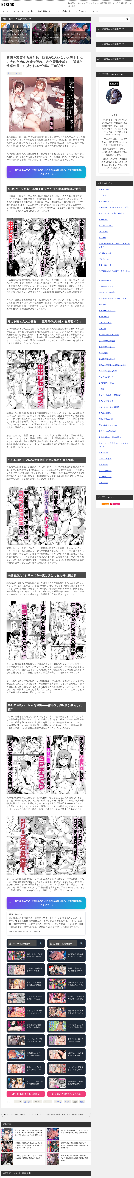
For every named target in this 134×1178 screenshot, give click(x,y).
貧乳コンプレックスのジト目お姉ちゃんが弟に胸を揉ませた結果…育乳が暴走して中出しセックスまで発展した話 (29, 1132)
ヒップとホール (105, 471)
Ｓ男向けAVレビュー (107, 383)
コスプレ (38, 1102)
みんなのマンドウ (106, 225)
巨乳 (82, 1102)
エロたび (102, 238)
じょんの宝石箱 (105, 323)
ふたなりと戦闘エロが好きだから (112, 298)
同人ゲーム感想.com (107, 311)
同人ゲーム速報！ (106, 286)
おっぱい (27, 1102)
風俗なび (102, 304)
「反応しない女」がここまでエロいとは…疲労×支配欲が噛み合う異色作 (46, 37)
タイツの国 (103, 452)
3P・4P (18, 1102)
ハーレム (48, 1102)
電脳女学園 (103, 464)
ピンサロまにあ (105, 477)
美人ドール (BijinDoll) (107, 431)
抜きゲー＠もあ (105, 280)
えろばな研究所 (105, 413)
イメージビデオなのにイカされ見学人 (114, 207)
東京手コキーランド (107, 347)
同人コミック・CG (14, 73)
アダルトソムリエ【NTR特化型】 (112, 213)
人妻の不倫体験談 (106, 419)
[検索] (114, 19)
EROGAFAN (104, 317)
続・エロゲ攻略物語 (107, 341)
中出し (67, 1102)
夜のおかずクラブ (106, 401)
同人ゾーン (103, 483)
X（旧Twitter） (82, 11)
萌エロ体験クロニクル (108, 425)
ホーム (5, 11)
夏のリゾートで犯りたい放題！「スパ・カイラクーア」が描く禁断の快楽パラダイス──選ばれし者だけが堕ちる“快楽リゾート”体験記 (25, 1114)
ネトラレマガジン (106, 201)
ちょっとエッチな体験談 (109, 407)
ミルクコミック (105, 265)
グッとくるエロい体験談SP (110, 395)
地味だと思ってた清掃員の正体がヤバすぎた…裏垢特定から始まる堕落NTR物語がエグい (74, 1145)
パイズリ (58, 1102)
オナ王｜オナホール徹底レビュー (112, 365)
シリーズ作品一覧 (63, 11)
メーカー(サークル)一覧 (23, 11)
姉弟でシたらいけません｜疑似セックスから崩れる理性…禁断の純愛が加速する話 (74, 1158)
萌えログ (102, 329)
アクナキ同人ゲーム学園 (109, 335)
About (95, 11)
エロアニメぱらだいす (108, 371)
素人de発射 (103, 219)
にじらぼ (102, 195)
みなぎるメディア (106, 377)
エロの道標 (103, 353)
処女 (75, 1102)
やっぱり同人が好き (107, 359)
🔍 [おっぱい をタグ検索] (81, 943)
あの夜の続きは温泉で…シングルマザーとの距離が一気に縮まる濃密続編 (75, 37)
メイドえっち (104, 189)
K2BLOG (7, 4)
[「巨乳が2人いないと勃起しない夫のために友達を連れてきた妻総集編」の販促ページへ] (46, 172)
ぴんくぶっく (104, 259)
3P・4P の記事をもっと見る (25, 1094)
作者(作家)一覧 (44, 11)
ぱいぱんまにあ (105, 253)
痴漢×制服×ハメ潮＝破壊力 (110, 437)
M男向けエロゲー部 (107, 292)
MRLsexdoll (103, 232)
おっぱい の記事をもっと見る (66, 1094)
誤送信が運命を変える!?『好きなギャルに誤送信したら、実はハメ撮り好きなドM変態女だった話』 (69, 1114)
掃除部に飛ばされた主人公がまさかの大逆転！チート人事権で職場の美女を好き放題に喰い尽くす (29, 1145)
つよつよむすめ (105, 458)
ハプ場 (101, 389)
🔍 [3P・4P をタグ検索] (40, 943)
